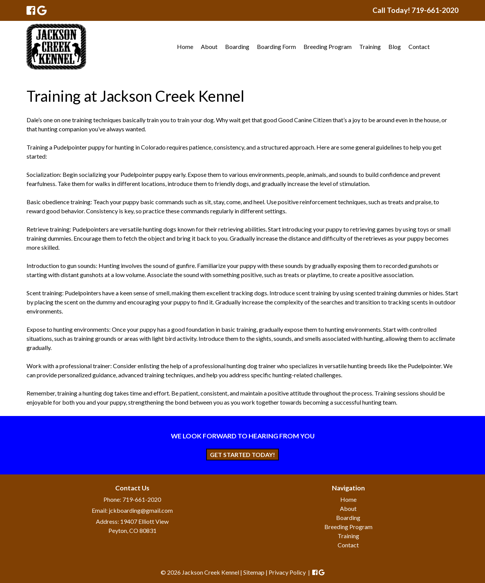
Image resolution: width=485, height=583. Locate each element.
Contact (419, 46)
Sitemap (253, 572)
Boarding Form (276, 46)
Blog (394, 46)
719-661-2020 (141, 499)
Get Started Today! (242, 454)
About (209, 46)
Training (370, 46)
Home (185, 46)
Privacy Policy (287, 572)
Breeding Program (328, 46)
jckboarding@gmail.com (141, 510)
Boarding (237, 46)
